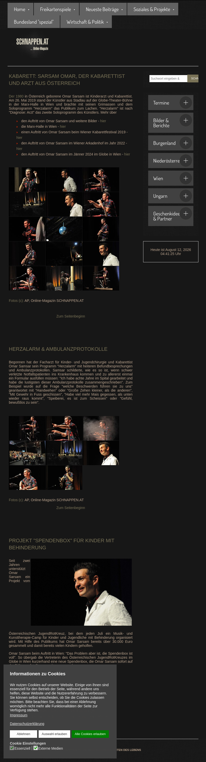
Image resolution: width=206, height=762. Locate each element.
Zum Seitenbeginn (70, 316)
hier (103, 121)
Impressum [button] (18, 715)
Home (19, 9)
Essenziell (23, 748)
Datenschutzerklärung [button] (27, 724)
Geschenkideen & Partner (172, 214)
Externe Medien (50, 748)
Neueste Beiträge (102, 9)
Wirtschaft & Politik (85, 21)
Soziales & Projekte (152, 9)
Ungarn (172, 195)
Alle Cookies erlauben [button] (90, 734)
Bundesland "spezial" (34, 21)
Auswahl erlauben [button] (54, 734)
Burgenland (172, 143)
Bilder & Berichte (172, 121)
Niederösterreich (172, 160)
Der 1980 (16, 96)
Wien (172, 178)
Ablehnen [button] (23, 734)
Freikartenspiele (55, 9)
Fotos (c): (16, 301)
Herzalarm (24, 349)
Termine (172, 102)
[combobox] (168, 78)
